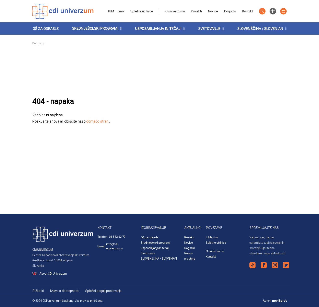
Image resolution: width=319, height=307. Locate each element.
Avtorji (275, 300)
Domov (37, 43)
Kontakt (247, 11)
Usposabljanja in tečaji (160, 28)
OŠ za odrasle (46, 28)
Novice (213, 11)
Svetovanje (211, 28)
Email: (116, 246)
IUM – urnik (116, 11)
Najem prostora (189, 256)
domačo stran (97, 121)
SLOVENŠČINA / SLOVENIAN (262, 28)
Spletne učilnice (141, 11)
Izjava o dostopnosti (64, 291)
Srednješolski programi (95, 28)
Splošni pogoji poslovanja (103, 291)
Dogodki (230, 11)
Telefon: (111, 237)
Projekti (196, 11)
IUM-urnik (212, 237)
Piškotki (38, 291)
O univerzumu (175, 11)
